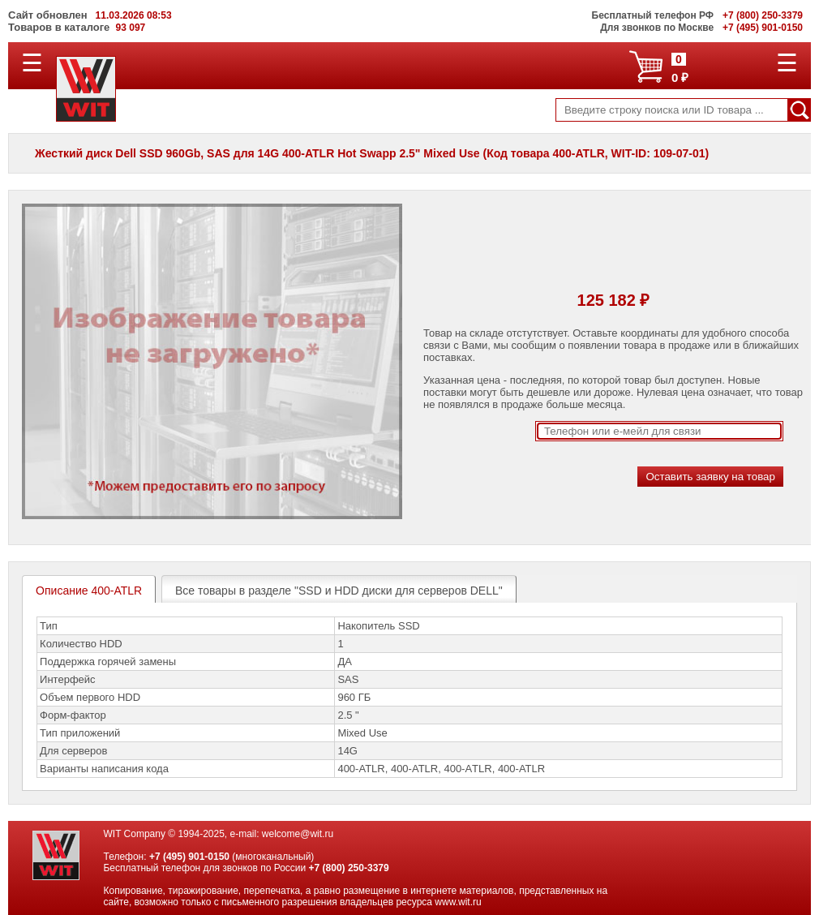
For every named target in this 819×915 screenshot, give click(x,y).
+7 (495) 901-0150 (189, 856)
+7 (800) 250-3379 (349, 868)
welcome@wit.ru (297, 834)
